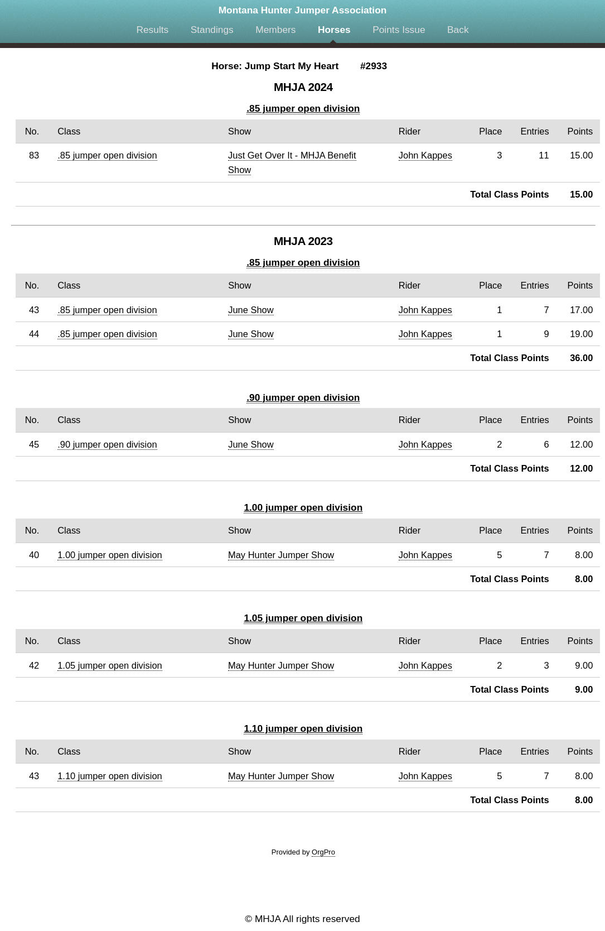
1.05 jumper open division (303, 617)
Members (275, 29)
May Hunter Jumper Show (281, 555)
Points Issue (398, 29)
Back (458, 29)
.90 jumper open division (303, 397)
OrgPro (323, 852)
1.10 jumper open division (303, 728)
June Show (250, 310)
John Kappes (425, 155)
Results (152, 29)
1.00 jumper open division (303, 507)
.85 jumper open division (303, 108)
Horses (334, 29)
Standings (212, 29)
